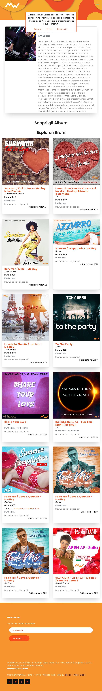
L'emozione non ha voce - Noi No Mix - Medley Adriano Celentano (75, 191)
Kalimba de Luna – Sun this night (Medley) (73, 423)
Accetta (37, 29)
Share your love (15, 422)
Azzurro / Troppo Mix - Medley (75, 248)
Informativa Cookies (17, 668)
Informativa (62, 29)
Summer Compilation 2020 (26, 508)
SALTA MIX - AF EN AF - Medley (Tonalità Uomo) (75, 579)
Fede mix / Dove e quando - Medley (22, 498)
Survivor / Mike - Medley (20, 269)
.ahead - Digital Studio (75, 675)
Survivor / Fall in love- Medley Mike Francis (24, 190)
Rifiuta (49, 29)
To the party (64, 344)
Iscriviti (19, 638)
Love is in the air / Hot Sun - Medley (23, 346)
